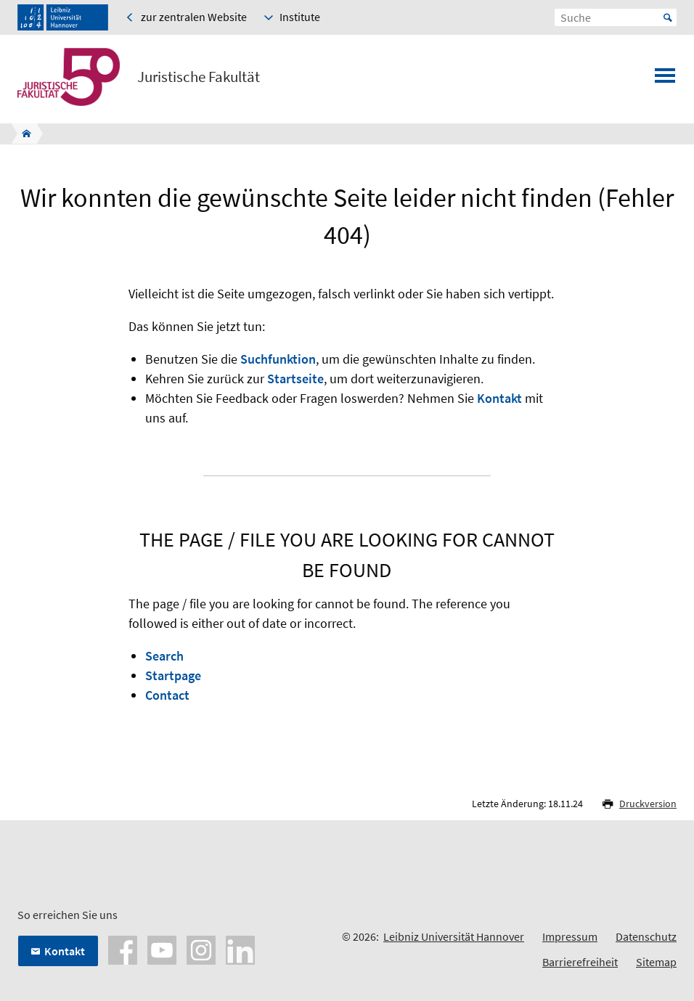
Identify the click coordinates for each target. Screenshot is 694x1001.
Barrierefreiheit (580, 962)
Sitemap (656, 962)
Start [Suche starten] (668, 17)
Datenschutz (646, 936)
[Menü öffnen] (665, 80)
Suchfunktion (278, 359)
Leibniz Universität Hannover (453, 936)
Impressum (569, 936)
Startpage (173, 675)
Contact (167, 695)
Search (164, 655)
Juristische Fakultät (198, 77)
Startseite (295, 378)
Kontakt (499, 398)
